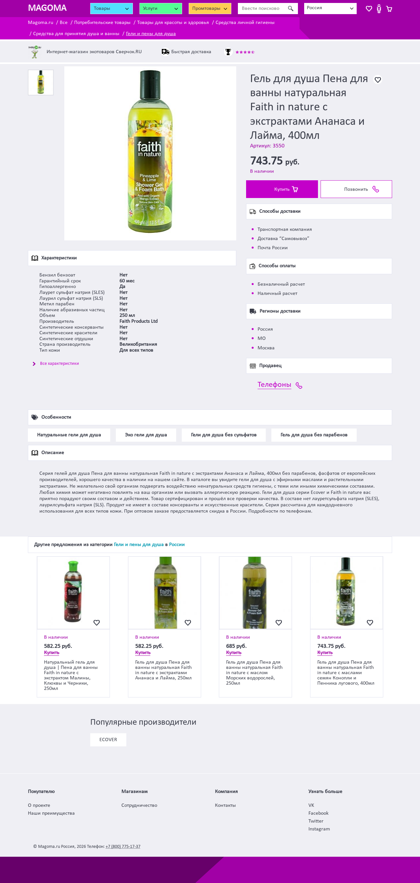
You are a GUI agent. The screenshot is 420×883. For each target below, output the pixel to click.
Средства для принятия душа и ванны (76, 33)
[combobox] (330, 8)
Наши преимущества (51, 813)
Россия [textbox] (314, 8)
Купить (282, 189)
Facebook (318, 813)
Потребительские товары (102, 22)
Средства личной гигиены (245, 22)
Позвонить (356, 189)
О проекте (39, 805)
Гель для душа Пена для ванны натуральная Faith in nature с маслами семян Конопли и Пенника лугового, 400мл (345, 673)
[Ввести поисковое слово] (261, 8)
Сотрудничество (139, 805)
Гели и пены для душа (151, 33)
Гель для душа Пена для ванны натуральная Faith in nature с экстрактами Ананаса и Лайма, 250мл (163, 670)
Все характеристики (59, 363)
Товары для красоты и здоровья (173, 22)
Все (64, 22)
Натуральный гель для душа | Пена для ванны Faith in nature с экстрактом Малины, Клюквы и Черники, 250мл (71, 675)
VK (311, 805)
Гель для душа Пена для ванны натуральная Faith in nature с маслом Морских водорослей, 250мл (254, 673)
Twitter (316, 821)
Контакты (225, 805)
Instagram (319, 829)
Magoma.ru (40, 22)
